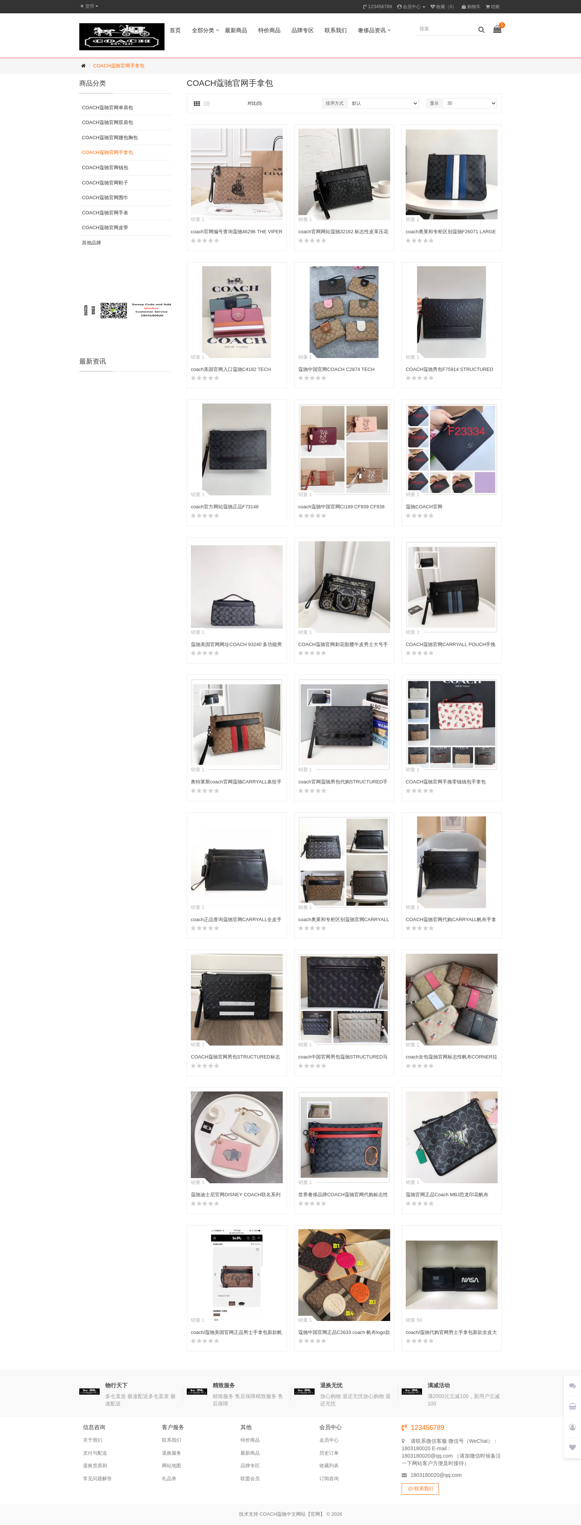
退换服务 (171, 1453)
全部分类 (203, 30)
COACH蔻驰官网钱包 (105, 167)
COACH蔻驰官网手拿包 (119, 65)
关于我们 (92, 1440)
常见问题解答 (97, 1478)
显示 (434, 103)
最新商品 (236, 30)
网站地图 (171, 1465)
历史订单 (329, 1453)
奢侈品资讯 (372, 30)
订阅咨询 (329, 1478)
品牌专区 (303, 30)
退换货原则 (95, 1465)
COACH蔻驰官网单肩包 (107, 107)
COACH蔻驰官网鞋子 (105, 182)
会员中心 (329, 1440)
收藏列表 (329, 1465)
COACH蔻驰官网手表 (105, 212)
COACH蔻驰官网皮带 (105, 227)
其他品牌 (91, 242)
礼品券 (169, 1478)
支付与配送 (95, 1453)
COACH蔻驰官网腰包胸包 (110, 137)
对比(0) (255, 103)
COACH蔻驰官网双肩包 (107, 122)
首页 (175, 30)
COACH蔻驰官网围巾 (105, 197)
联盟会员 (250, 1478)
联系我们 (336, 30)
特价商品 (269, 30)
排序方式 (334, 103)
